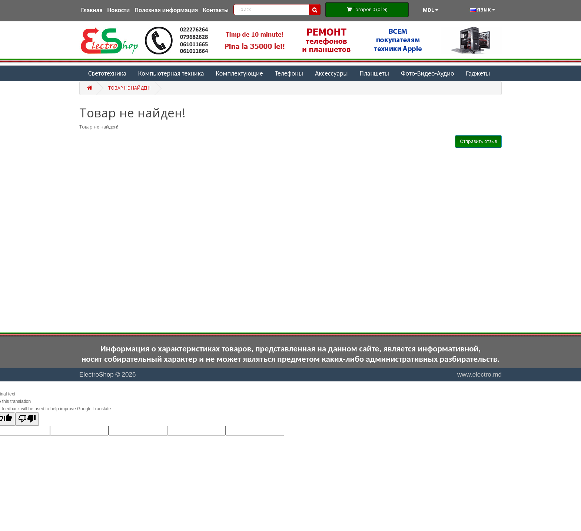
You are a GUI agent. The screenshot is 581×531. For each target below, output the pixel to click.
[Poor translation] (27, 419)
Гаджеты (478, 73)
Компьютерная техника (171, 73)
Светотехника (107, 73)
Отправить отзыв (478, 141)
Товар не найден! (129, 88)
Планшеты (374, 73)
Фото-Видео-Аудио (427, 73)
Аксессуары (331, 73)
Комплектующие (239, 73)
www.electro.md (479, 374)
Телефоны (289, 73)
